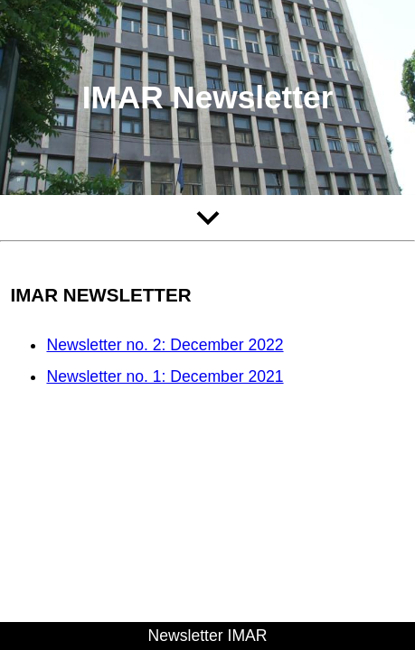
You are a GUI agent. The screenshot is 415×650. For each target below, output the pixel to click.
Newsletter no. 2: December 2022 (164, 345)
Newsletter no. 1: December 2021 (164, 376)
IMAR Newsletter (208, 97)
